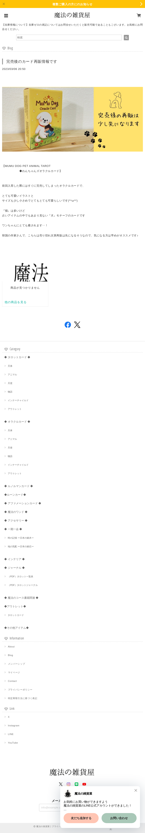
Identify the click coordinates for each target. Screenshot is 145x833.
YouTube (13, 742)
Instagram (14, 725)
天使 (10, 383)
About (11, 646)
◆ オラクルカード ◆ (17, 421)
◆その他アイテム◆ (16, 627)
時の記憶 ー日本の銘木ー (21, 538)
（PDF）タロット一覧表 (20, 576)
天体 (10, 366)
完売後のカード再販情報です (31, 61)
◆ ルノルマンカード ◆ (18, 486)
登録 (99, 807)
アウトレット (15, 409)
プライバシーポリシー (20, 689)
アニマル (12, 374)
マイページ (14, 672)
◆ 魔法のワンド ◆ (15, 511)
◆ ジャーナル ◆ (14, 567)
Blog (10, 655)
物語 (10, 391)
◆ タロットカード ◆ (17, 357)
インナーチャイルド (18, 400)
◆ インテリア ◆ (14, 559)
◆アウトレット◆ (15, 606)
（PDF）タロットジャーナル (23, 585)
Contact (12, 681)
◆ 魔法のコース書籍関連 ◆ (21, 597)
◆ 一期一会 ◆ (13, 529)
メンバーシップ (16, 664)
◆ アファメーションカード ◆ (22, 503)
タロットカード (16, 615)
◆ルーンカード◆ (15, 494)
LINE (11, 734)
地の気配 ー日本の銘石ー (21, 546)
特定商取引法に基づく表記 (22, 698)
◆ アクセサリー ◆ (15, 520)
